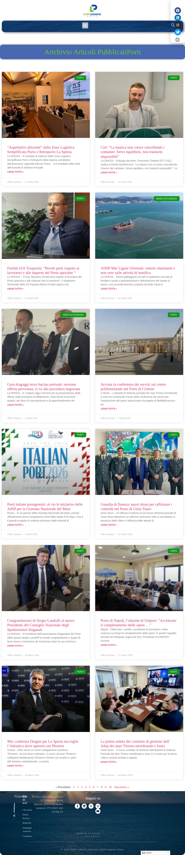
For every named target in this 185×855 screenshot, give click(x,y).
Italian (147, 852)
